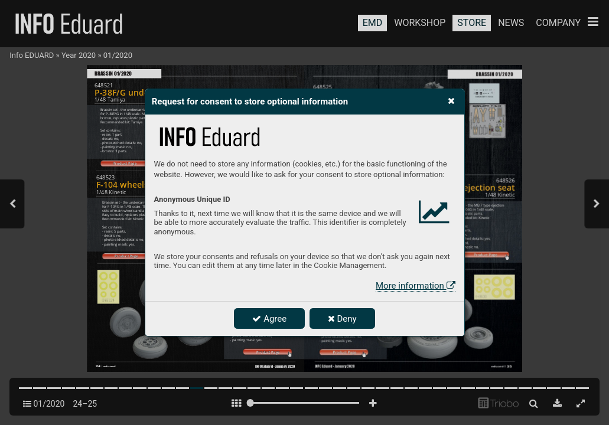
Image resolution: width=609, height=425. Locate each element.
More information (415, 285)
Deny (342, 318)
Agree (269, 318)
